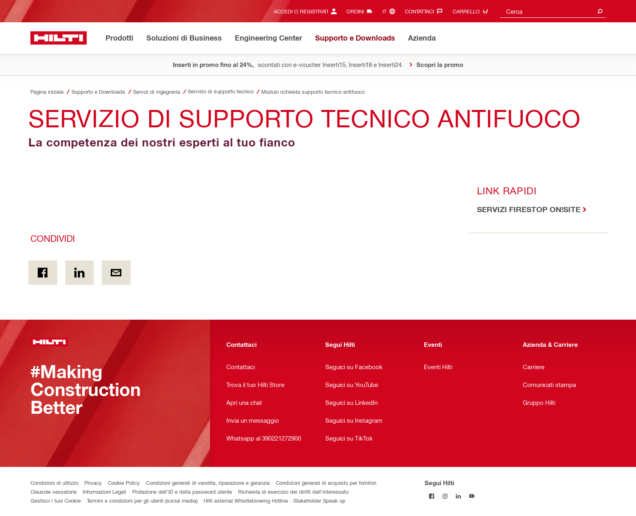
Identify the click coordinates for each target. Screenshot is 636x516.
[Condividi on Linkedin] (79, 272)
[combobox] (553, 11)
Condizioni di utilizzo (54, 482)
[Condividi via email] (116, 272)
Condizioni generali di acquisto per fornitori (326, 482)
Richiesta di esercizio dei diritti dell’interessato (293, 491)
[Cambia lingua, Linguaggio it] (390, 11)
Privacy (93, 482)
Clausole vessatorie (53, 491)
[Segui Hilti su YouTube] (471, 496)
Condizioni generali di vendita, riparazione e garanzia (208, 482)
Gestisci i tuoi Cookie (55, 500)
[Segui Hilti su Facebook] (431, 496)
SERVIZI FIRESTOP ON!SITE (528, 209)
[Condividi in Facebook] (42, 272)
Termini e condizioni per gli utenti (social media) (142, 500)
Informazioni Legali (104, 491)
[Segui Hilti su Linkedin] (458, 496)
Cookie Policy (124, 482)
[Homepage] (58, 38)
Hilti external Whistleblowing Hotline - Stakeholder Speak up (275, 500)
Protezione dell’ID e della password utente (182, 491)
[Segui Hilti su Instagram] (444, 496)
